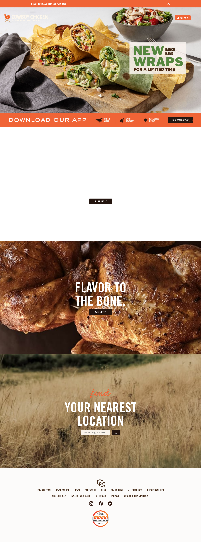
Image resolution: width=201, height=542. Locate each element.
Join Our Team (44, 490)
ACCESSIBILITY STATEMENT (136, 495)
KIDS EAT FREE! (59, 495)
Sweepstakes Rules (80, 495)
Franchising (117, 490)
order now (182, 17)
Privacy (115, 495)
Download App (62, 490)
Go (115, 432)
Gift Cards (101, 495)
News (77, 490)
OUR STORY (101, 311)
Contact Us (90, 490)
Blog (103, 490)
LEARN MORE (100, 201)
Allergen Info (135, 490)
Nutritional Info (155, 490)
